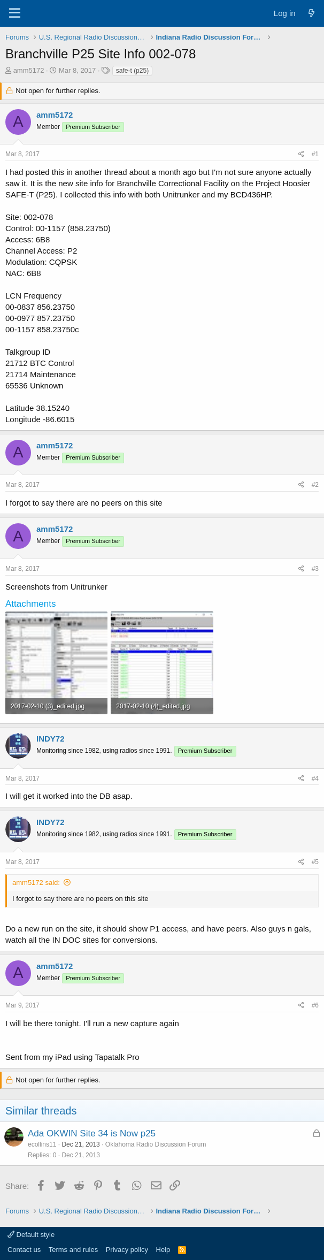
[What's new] (311, 13)
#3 (315, 568)
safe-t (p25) (132, 70)
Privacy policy (127, 1250)
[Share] (301, 154)
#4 (315, 778)
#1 (315, 154)
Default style (31, 1235)
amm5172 (28, 70)
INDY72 (50, 738)
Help (163, 1250)
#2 (315, 484)
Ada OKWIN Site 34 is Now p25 (92, 1133)
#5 (315, 862)
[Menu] (14, 13)
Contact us (24, 1250)
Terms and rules (73, 1250)
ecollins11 (42, 1144)
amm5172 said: (36, 883)
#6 (315, 1005)
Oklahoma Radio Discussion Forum (155, 1144)
